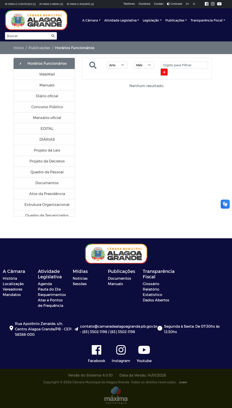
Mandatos (12, 294)
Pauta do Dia (49, 289)
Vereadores (12, 289)
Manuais (115, 284)
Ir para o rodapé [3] (80, 4)
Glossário (151, 284)
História (10, 278)
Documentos (119, 278)
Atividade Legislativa (120, 20)
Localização (13, 284)
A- (194, 3)
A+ (187, 3)
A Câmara (90, 20)
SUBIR (183, 382)
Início (19, 47)
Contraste (174, 3)
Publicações (174, 20)
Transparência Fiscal (206, 20)
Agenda (45, 284)
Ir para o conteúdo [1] (20, 4)
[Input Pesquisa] (27, 36)
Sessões (80, 284)
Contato (158, 3)
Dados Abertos (156, 300)
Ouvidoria (144, 3)
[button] (52, 36)
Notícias (80, 278)
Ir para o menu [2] (51, 4)
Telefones (129, 3)
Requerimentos (52, 294)
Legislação (151, 20)
